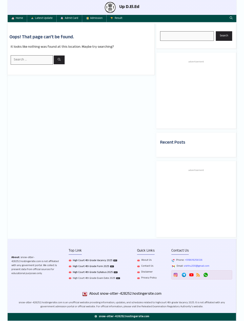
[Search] (59, 60)
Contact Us (147, 266)
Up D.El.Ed (129, 7)
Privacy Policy (149, 278)
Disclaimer (147, 272)
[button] (231, 18)
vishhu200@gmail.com (196, 266)
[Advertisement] (196, 94)
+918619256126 (193, 260)
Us (150, 260)
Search (224, 36)
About (15, 257)
